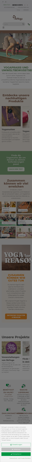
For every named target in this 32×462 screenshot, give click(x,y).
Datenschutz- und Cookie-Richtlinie (20, 458)
